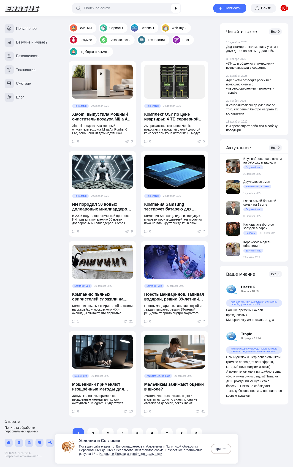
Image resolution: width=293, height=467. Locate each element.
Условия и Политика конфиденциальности (130, 454)
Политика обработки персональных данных (21, 429)
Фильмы (81, 28)
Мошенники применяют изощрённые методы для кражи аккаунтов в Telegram (100, 387)
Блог (181, 40)
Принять (221, 449)
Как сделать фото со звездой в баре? (258, 226)
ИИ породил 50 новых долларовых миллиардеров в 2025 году (101, 207)
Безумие (81, 40)
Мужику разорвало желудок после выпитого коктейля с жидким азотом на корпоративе (254, 349)
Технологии (151, 40)
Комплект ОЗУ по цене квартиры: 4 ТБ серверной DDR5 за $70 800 (171, 117)
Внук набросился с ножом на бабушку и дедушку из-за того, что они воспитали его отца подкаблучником (262, 160)
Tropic (246, 334)
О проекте (12, 421)
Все (275, 31)
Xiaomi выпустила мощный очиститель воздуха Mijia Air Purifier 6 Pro (101, 117)
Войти (263, 8)
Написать (230, 8)
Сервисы (142, 28)
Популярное (21, 28)
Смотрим (18, 83)
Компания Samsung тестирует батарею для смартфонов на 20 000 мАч (171, 207)
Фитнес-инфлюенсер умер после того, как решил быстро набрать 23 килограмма (252, 109)
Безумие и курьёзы (26, 42)
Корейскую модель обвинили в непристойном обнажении (262, 244)
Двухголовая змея (256, 181)
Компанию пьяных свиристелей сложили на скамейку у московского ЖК (100, 297)
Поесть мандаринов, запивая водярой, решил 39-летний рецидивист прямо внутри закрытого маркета (174, 297)
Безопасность (115, 40)
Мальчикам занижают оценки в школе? (174, 386)
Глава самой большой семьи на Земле (259, 202)
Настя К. (248, 287)
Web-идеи (174, 28)
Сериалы (111, 28)
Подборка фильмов (89, 51)
